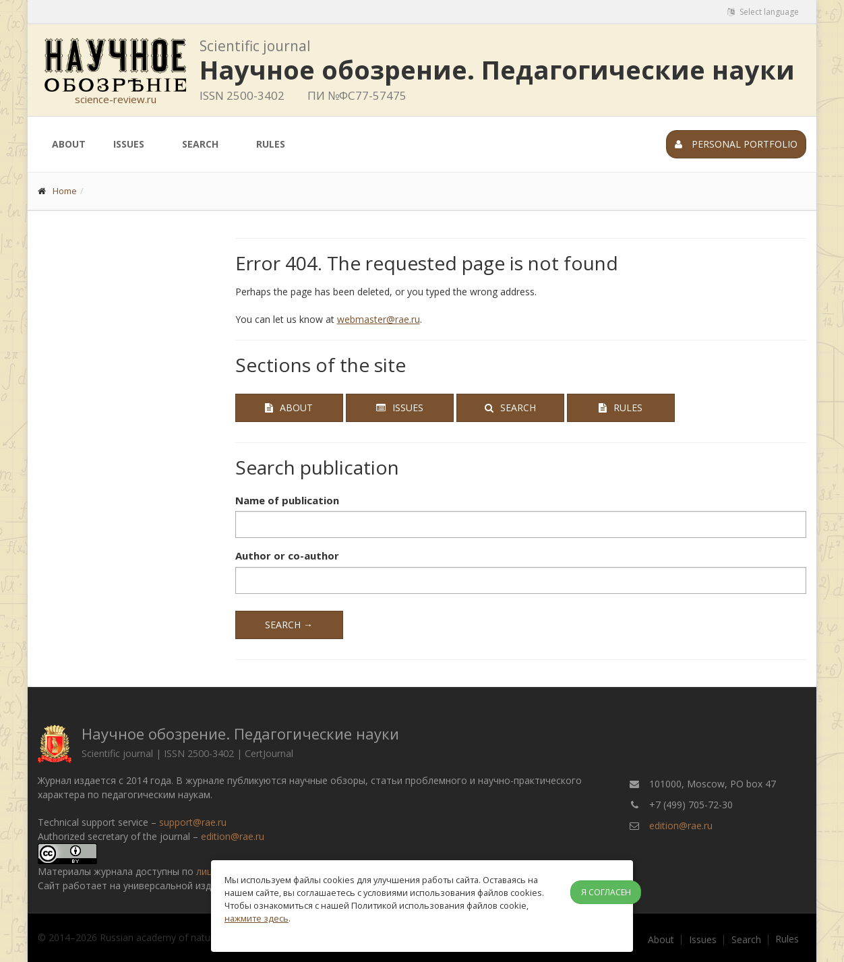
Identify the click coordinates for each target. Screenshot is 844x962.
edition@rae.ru (232, 836)
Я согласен (606, 892)
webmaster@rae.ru (378, 319)
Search (200, 144)
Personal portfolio (736, 144)
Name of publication (287, 500)
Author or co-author (287, 555)
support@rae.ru (193, 822)
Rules (270, 144)
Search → (289, 624)
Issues (128, 144)
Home (65, 191)
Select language (763, 12)
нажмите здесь (256, 918)
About (69, 144)
